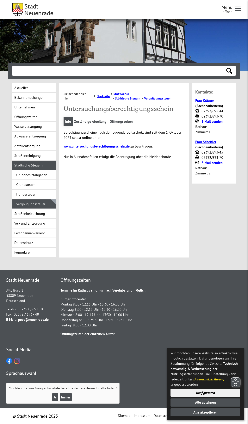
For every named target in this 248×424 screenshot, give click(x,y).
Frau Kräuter (204, 100)
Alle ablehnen (205, 402)
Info (68, 121)
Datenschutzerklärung (208, 379)
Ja (55, 397)
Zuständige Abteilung (90, 121)
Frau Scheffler (205, 142)
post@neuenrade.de (33, 319)
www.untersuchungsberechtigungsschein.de (97, 146)
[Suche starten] (229, 71)
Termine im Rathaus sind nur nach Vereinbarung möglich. (103, 290)
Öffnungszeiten (121, 121)
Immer (65, 397)
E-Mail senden (212, 121)
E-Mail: (11, 319)
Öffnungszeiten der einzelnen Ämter (87, 334)
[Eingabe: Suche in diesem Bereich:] (119, 71)
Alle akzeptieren (205, 412)
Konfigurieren (205, 393)
